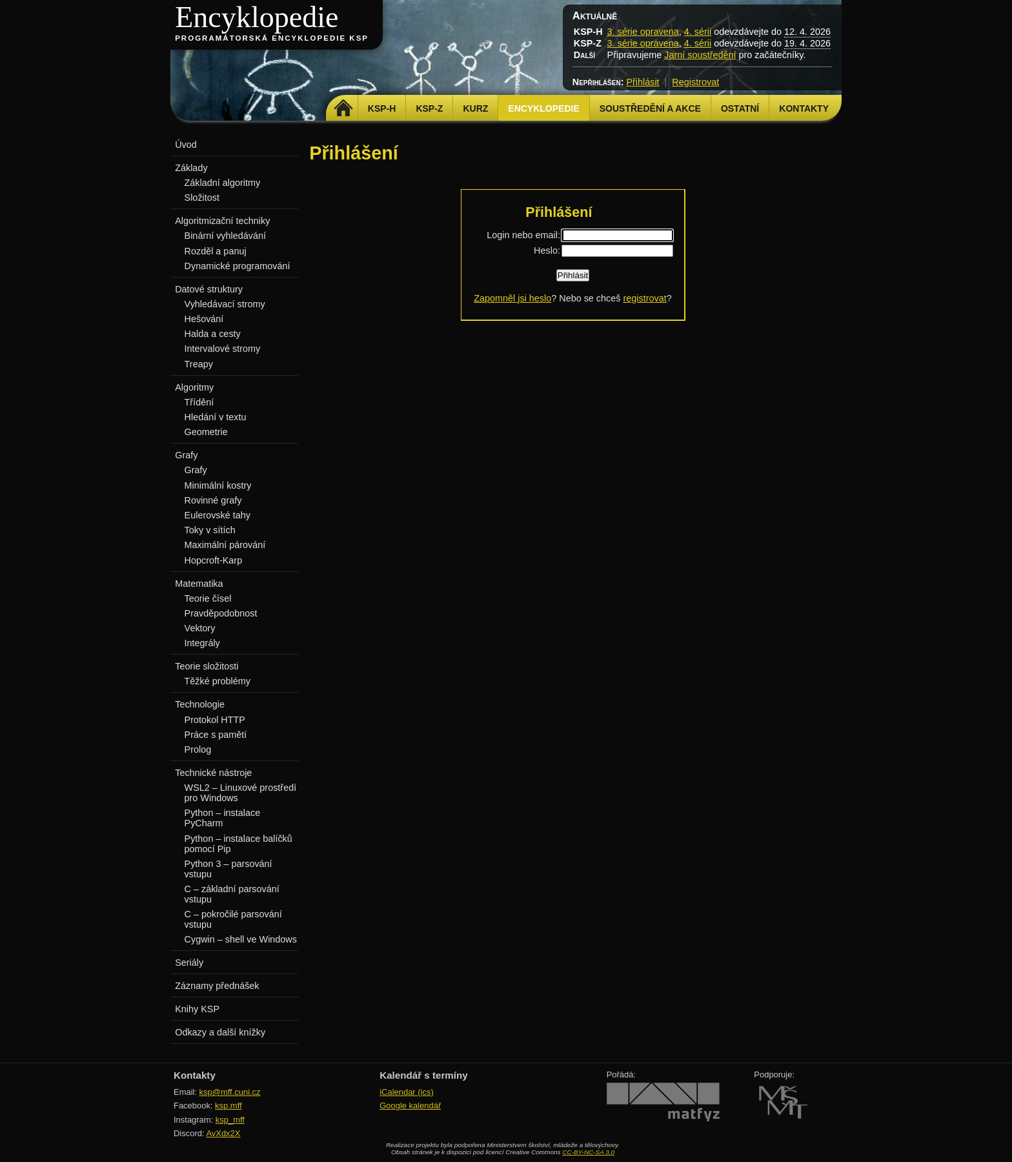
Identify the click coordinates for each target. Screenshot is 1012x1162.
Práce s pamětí (216, 734)
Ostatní (740, 108)
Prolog (198, 749)
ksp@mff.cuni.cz (230, 1092)
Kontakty (804, 108)
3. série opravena (643, 31)
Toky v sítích (210, 530)
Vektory (200, 628)
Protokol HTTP (215, 720)
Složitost (202, 197)
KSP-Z (429, 108)
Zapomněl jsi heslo (512, 298)
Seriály (189, 962)
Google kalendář (410, 1105)
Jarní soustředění (700, 55)
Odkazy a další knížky (220, 1032)
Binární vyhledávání (225, 235)
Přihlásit (642, 82)
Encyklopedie (256, 17)
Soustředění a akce (650, 108)
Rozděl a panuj (216, 251)
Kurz (475, 108)
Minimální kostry (218, 485)
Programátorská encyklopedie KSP (272, 38)
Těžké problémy (217, 681)
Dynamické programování (237, 266)
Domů (344, 108)
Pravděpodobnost (221, 613)
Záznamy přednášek (217, 986)
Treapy (199, 364)
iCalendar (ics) (407, 1092)
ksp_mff (230, 1120)
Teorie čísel (208, 598)
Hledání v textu (216, 417)
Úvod (186, 144)
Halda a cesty (213, 334)
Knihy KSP (197, 1009)
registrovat (644, 298)
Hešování (204, 319)
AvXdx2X (223, 1133)
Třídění (199, 402)
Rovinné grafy (213, 500)
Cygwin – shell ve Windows (241, 939)
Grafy (196, 470)
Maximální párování (225, 545)
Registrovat (695, 82)
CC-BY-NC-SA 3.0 (588, 1152)
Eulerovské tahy (217, 515)
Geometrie (206, 432)
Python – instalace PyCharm (223, 818)
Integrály (202, 643)
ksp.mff (228, 1105)
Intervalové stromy (223, 348)
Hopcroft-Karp (214, 560)
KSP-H (382, 108)
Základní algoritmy (223, 183)
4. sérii (697, 31)
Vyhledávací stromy (225, 304)
